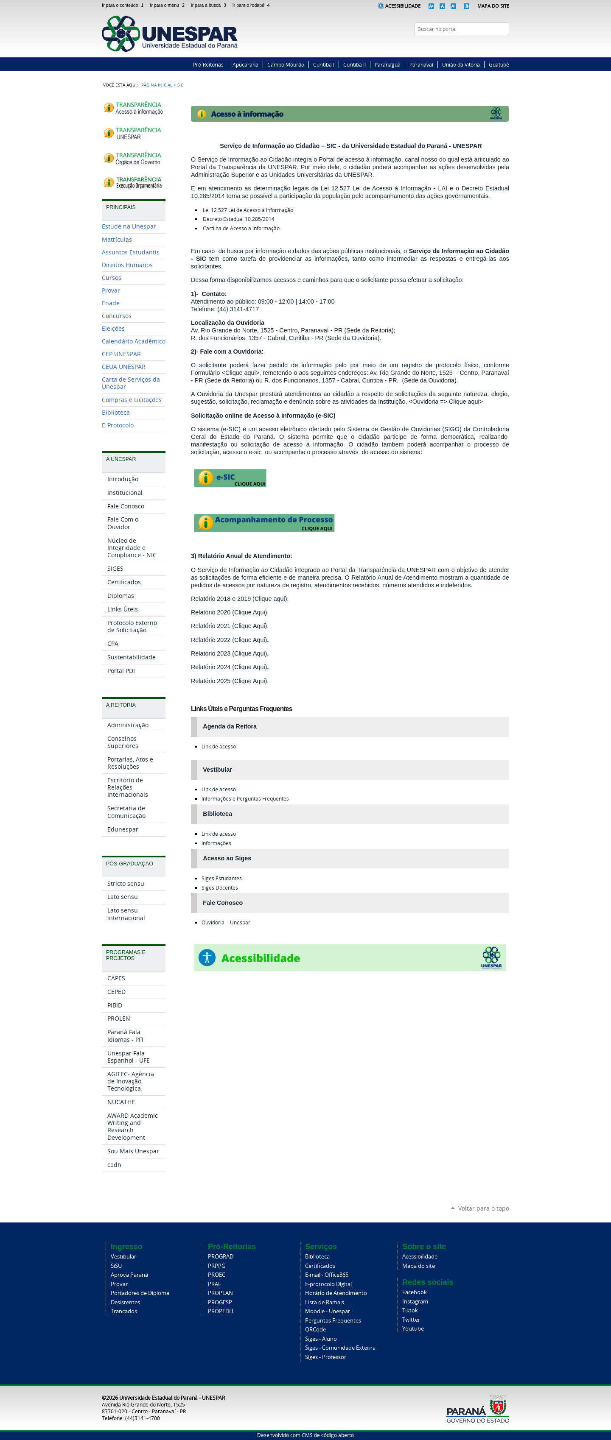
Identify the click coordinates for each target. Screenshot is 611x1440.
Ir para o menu (168, 5)
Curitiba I (323, 64)
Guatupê (499, 64)
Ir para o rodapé (252, 5)
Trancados (124, 1311)
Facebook (473, 45)
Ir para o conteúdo (124, 5)
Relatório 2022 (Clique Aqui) (229, 639)
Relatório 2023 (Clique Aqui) (229, 653)
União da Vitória (461, 64)
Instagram (494, 45)
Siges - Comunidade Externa (340, 1347)
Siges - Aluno (321, 1338)
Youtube (413, 1328)
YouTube (505, 45)
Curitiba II (354, 64)
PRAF (214, 1284)
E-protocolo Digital (328, 1284)
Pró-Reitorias (208, 64)
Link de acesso (219, 746)
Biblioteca (317, 1256)
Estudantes (222, 878)
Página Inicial (156, 85)
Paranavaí (421, 64)
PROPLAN (220, 1293)
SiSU (116, 1266)
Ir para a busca (210, 5)
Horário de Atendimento (336, 1293)
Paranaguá (388, 64)
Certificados (320, 1266)
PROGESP (220, 1302)
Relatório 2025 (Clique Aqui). (230, 681)
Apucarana (245, 64)
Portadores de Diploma (140, 1293)
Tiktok (410, 1310)
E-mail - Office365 (326, 1274)
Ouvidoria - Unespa (225, 922)
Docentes (220, 887)
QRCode (315, 1329)
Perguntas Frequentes (333, 1320)
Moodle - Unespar (327, 1311)
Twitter (483, 45)
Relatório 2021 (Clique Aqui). (230, 625)
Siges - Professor (325, 1357)
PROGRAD (220, 1256)
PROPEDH (220, 1311)
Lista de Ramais (324, 1302)
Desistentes (125, 1302)
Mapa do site (418, 1266)
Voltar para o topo (483, 1208)
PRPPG (216, 1266)
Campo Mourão (285, 64)
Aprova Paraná (129, 1274)
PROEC (216, 1274)
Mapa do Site (493, 6)
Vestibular (123, 1256)
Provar (119, 1284)
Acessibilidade (402, 6)
